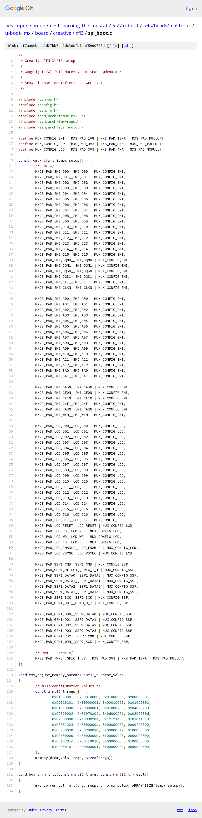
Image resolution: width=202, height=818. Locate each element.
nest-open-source (25, 25)
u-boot (131, 25)
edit (128, 45)
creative (62, 33)
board (42, 33)
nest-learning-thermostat (79, 25)
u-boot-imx (18, 33)
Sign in (191, 8)
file (113, 45)
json (192, 809)
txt (180, 809)
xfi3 (80, 33)
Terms (60, 809)
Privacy (46, 809)
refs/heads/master (164, 25)
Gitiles (32, 809)
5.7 (115, 25)
